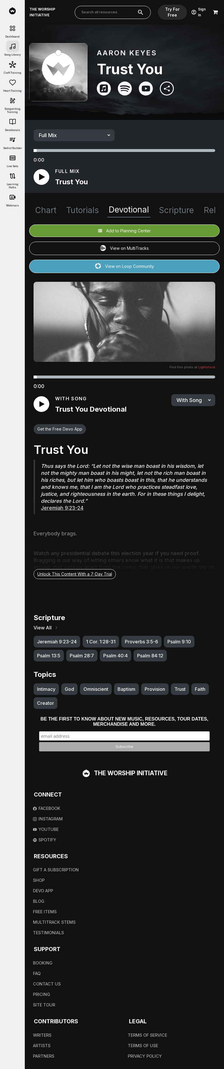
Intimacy (46, 689)
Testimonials (48, 932)
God (69, 689)
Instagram (48, 818)
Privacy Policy (145, 1056)
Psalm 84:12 (150, 656)
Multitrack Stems (54, 922)
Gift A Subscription (56, 869)
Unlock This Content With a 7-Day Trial (74, 573)
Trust (180, 689)
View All (46, 628)
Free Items (45, 911)
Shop (39, 880)
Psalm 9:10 (179, 642)
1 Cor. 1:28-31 (101, 642)
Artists (41, 1045)
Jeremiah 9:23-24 (57, 642)
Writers (42, 1035)
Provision (155, 689)
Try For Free (172, 12)
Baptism (126, 689)
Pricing (41, 994)
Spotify (44, 839)
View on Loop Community (124, 266)
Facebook (46, 808)
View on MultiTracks (124, 248)
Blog (38, 901)
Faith (200, 689)
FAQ (37, 973)
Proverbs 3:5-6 (141, 642)
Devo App (43, 890)
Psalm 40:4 (115, 656)
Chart (45, 210)
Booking (42, 962)
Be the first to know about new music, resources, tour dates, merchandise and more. (124, 721)
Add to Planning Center (124, 230)
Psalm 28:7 (82, 656)
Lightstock (206, 367)
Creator (45, 703)
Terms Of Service (147, 1035)
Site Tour (44, 1004)
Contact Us (47, 983)
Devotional (129, 210)
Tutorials (82, 210)
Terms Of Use (143, 1045)
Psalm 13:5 (48, 656)
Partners (43, 1056)
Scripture (176, 210)
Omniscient (95, 689)
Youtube (46, 829)
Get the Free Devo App (59, 428)
